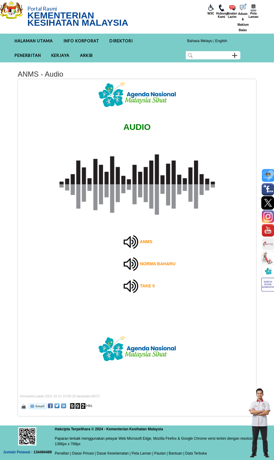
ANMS (146, 241)
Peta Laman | (142, 453)
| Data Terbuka (194, 453)
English (221, 41)
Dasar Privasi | (83, 453)
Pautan (160, 453)
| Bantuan (174, 453)
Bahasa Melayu (199, 41)
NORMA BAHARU (157, 263)
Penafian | (63, 453)
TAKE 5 (147, 285)
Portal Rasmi (42, 8)
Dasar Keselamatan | (113, 453)
